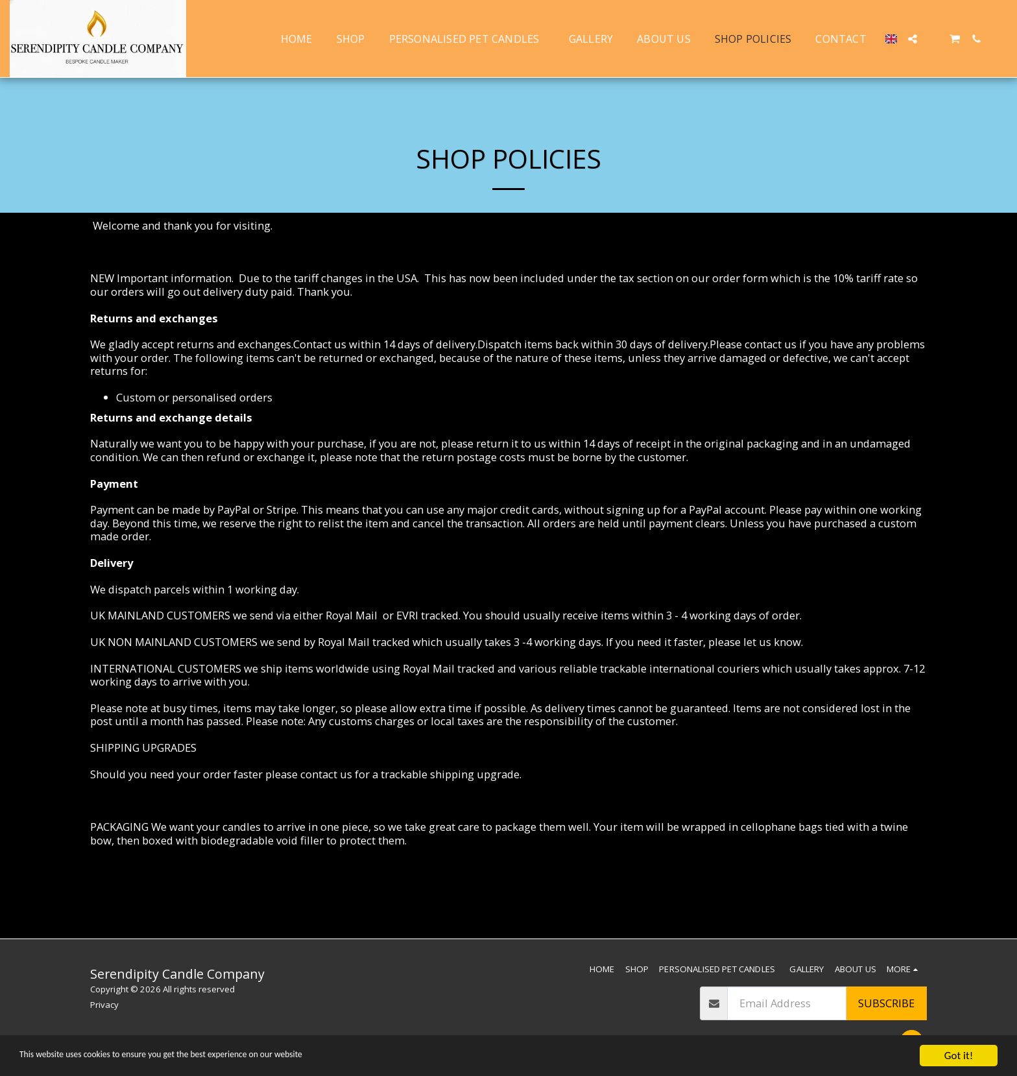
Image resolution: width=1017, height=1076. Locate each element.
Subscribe (886, 1003)
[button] (912, 39)
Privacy (104, 1004)
